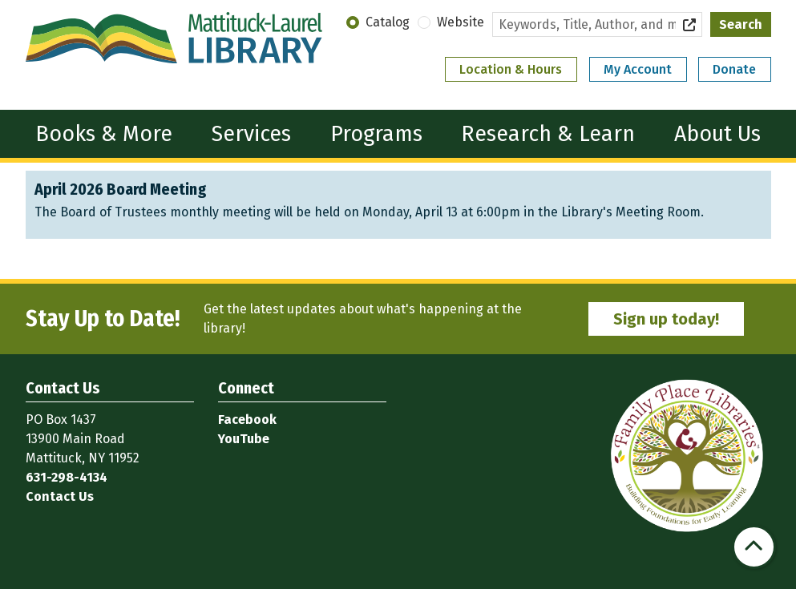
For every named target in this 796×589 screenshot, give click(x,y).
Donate (734, 69)
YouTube (243, 438)
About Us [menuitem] (717, 134)
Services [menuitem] (251, 134)
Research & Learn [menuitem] (548, 134)
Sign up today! (666, 319)
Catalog (388, 22)
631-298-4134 (66, 477)
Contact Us (60, 496)
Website (460, 22)
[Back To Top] (754, 547)
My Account (638, 69)
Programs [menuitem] (376, 134)
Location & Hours (510, 69)
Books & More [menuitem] (103, 134)
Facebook (247, 419)
